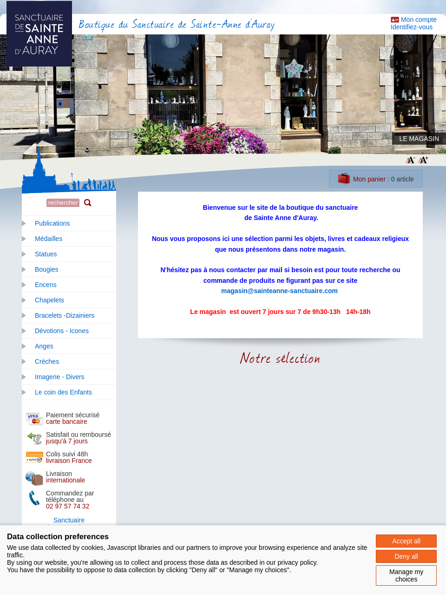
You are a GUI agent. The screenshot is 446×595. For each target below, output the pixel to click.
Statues (46, 254)
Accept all (406, 541)
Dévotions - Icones (62, 330)
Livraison (65, 477)
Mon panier (369, 179)
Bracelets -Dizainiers (64, 315)
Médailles (48, 238)
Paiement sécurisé (72, 418)
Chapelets (49, 300)
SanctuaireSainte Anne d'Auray (68, 523)
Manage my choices (406, 575)
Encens (46, 284)
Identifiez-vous (412, 27)
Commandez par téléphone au (70, 499)
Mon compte (419, 19)
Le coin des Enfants (63, 392)
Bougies (47, 269)
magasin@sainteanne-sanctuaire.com (279, 290)
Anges (44, 346)
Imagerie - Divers (60, 377)
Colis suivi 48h (69, 457)
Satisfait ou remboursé (78, 438)
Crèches (47, 361)
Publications (52, 223)
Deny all (406, 556)
